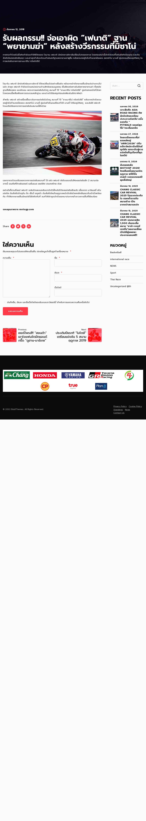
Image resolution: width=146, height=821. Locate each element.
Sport (113, 270)
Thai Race (115, 276)
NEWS (113, 263)
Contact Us (90, 7)
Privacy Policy (120, 403)
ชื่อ (57, 255)
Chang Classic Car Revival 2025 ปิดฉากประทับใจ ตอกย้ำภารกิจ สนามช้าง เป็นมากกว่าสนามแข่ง (131, 194)
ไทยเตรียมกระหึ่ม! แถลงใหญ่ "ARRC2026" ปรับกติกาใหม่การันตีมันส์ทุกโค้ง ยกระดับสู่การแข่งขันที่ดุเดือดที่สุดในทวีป (131, 144)
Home (29, 7)
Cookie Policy (135, 403)
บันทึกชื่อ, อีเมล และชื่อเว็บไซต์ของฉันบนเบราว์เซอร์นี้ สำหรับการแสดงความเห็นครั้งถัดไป (48, 299)
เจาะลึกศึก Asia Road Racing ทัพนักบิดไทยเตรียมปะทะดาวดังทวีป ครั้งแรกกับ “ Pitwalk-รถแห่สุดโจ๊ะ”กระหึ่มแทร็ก (131, 116)
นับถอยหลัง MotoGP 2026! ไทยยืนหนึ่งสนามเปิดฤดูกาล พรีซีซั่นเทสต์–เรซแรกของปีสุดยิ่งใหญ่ (131, 169)
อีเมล (58, 270)
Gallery (76, 7)
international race (119, 256)
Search (139, 83)
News (65, 7)
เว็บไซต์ (57, 284)
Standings (118, 407)
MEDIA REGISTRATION (47, 7)
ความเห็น (8, 255)
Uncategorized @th (120, 283)
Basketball (115, 249)
